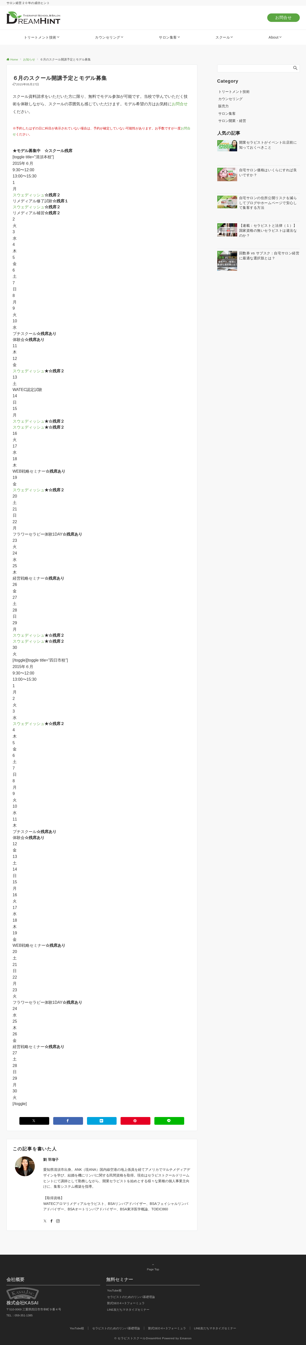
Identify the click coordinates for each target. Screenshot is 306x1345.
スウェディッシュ (28, 195)
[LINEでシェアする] (169, 1121)
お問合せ (283, 17)
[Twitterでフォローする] (45, 1221)
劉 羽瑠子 (51, 1160)
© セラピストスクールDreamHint (137, 1338)
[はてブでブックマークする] (102, 1121)
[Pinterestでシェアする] (135, 1121)
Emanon (186, 1338)
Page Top (153, 1267)
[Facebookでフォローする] (51, 1221)
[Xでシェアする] (34, 1121)
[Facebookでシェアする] (68, 1121)
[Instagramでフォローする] (58, 1221)
